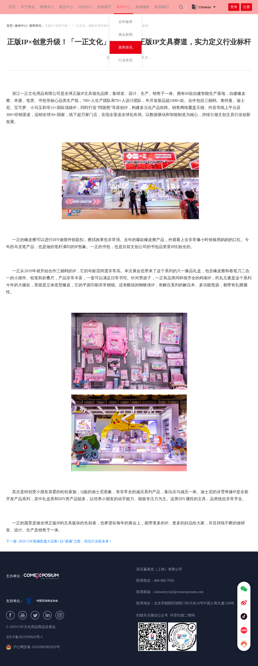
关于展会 (28, 7)
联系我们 (162, 7)
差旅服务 (143, 7)
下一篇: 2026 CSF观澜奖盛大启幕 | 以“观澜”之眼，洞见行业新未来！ (59, 541)
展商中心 (47, 7)
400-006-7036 (164, 580)
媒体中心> (22, 25)
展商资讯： (36, 25)
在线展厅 (104, 7)
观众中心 (66, 7)
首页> (10, 25)
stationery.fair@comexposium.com (178, 592)
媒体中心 (123, 7)
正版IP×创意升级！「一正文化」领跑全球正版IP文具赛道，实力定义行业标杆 (97, 25)
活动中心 (85, 7)
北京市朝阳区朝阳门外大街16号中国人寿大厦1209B (194, 603)
